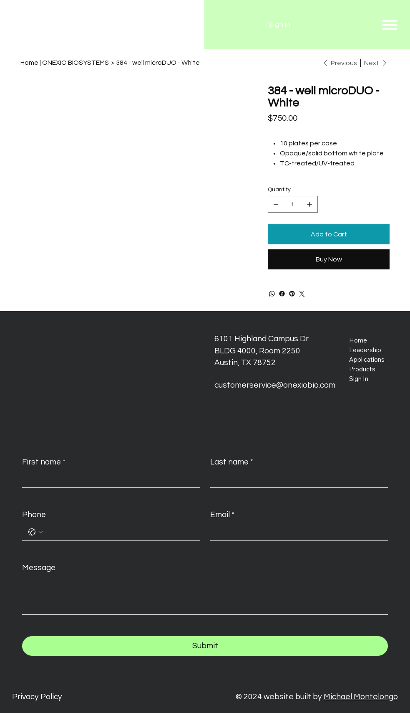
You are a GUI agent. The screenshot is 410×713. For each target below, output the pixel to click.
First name (43, 462)
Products (362, 369)
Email (222, 514)
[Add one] (309, 204)
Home (358, 340)
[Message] (204, 595)
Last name (231, 462)
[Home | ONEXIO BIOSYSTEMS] (64, 62)
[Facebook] (282, 293)
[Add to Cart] (329, 234)
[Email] (296, 532)
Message (38, 567)
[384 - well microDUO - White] (158, 62)
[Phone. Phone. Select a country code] (35, 532)
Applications (367, 359)
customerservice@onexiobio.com (274, 385)
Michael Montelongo (361, 697)
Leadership (365, 350)
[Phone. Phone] (119, 532)
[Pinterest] (292, 293)
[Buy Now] (329, 259)
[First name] (108, 479)
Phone (34, 514)
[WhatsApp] (272, 293)
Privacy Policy (37, 697)
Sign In (358, 379)
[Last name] (296, 479)
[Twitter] (302, 293)
